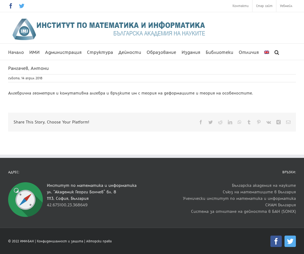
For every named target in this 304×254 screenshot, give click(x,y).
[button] (276, 52)
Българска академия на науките (264, 185)
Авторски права (99, 241)
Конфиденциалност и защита (60, 241)
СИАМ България (280, 204)
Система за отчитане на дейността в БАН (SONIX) (243, 211)
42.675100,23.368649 (67, 204)
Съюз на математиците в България (259, 191)
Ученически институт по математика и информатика (239, 198)
